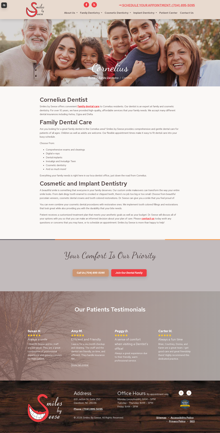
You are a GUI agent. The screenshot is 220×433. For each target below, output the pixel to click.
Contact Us (187, 12)
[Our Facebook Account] (86, 6)
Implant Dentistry (145, 12)
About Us (71, 12)
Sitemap (161, 417)
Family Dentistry (91, 12)
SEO (192, 421)
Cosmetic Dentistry (118, 12)
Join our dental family (129, 272)
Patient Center (168, 12)
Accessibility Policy (182, 417)
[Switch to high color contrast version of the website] (4, 5)
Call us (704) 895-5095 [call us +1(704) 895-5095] (91, 272)
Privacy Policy (177, 421)
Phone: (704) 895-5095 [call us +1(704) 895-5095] (88, 409)
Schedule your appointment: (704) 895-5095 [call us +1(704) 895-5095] (157, 5)
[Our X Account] (94, 6)
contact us (147, 218)
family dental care (88, 106)
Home (91, 77)
